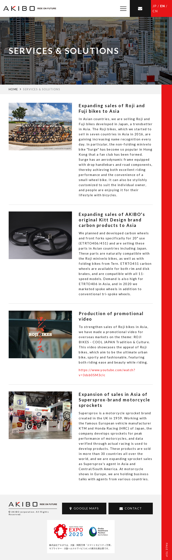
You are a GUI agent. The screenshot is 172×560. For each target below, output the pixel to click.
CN (155, 11)
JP (155, 6)
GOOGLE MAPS (86, 508)
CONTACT (133, 508)
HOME (13, 89)
